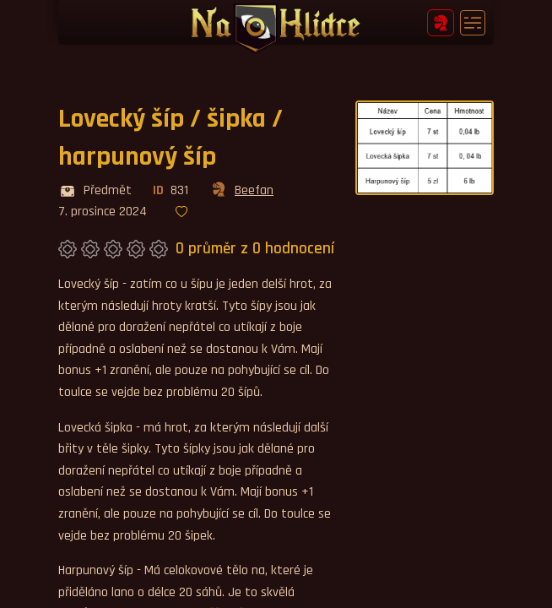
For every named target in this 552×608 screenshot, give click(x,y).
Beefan (241, 191)
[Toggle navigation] (472, 22)
